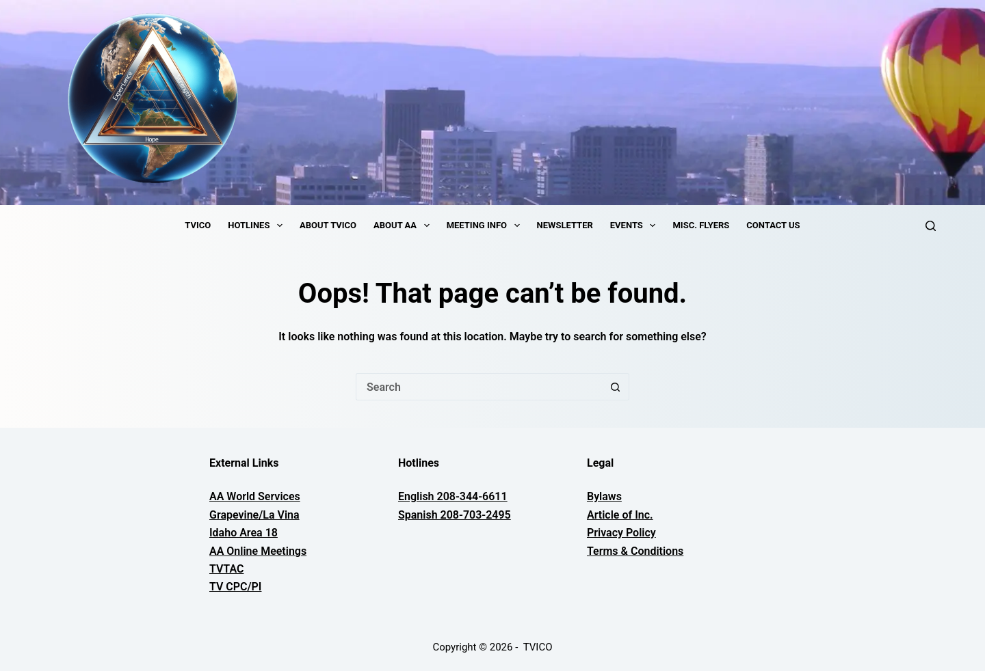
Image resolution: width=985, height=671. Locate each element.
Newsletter (565, 225)
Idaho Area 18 (243, 532)
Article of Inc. (620, 514)
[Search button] (615, 386)
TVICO (198, 225)
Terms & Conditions (635, 551)
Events (635, 225)
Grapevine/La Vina (254, 514)
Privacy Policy (621, 532)
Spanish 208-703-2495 (454, 514)
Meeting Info (486, 225)
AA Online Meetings (257, 551)
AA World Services (254, 496)
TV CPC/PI (235, 586)
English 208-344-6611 (453, 496)
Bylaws (604, 496)
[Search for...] (479, 386)
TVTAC (226, 568)
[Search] (930, 226)
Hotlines (258, 225)
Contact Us (773, 225)
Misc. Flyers (700, 225)
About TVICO (328, 225)
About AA (404, 225)
